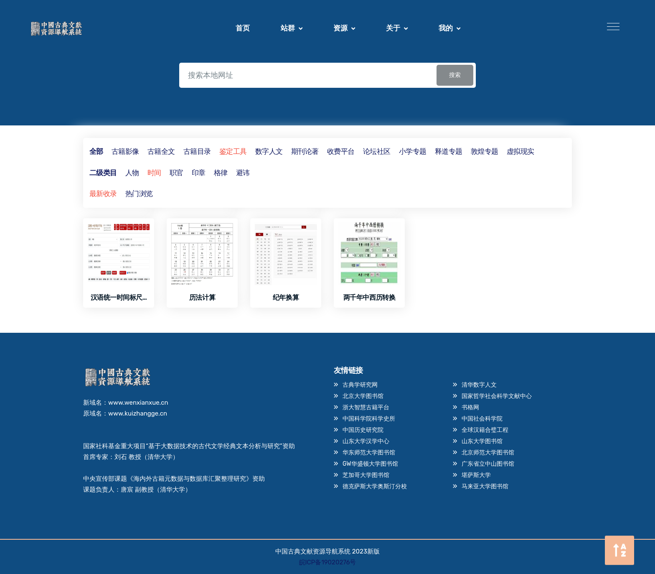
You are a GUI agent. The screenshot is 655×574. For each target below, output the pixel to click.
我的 (446, 28)
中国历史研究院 (363, 430)
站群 (288, 28)
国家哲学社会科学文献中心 (497, 396)
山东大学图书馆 (482, 441)
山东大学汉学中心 (366, 441)
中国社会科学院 (482, 418)
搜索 (455, 75)
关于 (393, 28)
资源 (340, 28)
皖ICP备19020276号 (327, 562)
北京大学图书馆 (363, 396)
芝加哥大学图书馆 (366, 475)
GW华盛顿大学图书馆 (370, 463)
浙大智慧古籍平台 (366, 407)
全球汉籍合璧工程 (485, 430)
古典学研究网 (360, 384)
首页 (243, 28)
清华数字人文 (479, 384)
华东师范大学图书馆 (369, 452)
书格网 (470, 407)
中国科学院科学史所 (369, 418)
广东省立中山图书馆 (488, 463)
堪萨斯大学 (476, 475)
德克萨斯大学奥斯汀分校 (375, 486)
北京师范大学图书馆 (488, 452)
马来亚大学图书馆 (485, 486)
